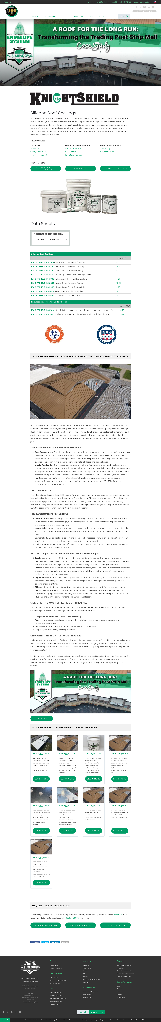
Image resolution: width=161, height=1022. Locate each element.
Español (119, 996)
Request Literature (56, 1002)
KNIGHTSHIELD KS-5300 (42, 272)
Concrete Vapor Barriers (124, 966)
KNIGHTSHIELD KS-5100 (42, 264)
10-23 (119, 285)
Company (87, 962)
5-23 (118, 272)
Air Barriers (120, 969)
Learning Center (56, 975)
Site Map (30, 994)
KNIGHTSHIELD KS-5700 (42, 280)
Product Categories (56, 969)
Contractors (87, 996)
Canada (119, 990)
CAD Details (70, 154)
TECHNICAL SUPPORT (80, 927)
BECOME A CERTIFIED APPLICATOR (45, 170)
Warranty (34, 150)
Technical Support (38, 157)
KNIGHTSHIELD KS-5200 (42, 268)
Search (124, 16)
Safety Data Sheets (38, 154)
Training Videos (55, 978)
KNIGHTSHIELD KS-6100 (42, 297)
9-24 (119, 268)
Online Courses (54, 984)
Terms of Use (30, 1001)
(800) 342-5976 (72, 919)
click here (118, 916)
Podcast (85, 978)
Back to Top (97, 1014)
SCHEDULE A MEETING (115, 927)
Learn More (41, 780)
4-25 (118, 264)
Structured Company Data (30, 1003)
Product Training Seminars (58, 981)
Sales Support (80, 170)
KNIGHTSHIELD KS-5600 (42, 276)
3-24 (122, 316)
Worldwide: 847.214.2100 (121, 2)
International (121, 999)
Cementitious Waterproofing (126, 975)
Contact (53, 990)
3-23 (119, 276)
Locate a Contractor (115, 170)
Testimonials (87, 969)
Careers (85, 972)
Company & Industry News (92, 980)
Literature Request (73, 157)
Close (5, 1020)
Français (119, 993)
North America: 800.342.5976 (98, 2)
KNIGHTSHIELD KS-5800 (42, 285)
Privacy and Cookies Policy (30, 999)
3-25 (118, 280)
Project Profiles (107, 154)
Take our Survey (55, 1005)
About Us (86, 966)
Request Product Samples (58, 999)
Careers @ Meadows (11, 2)
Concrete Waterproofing (124, 972)
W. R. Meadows (13, 12)
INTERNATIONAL (144, 11)
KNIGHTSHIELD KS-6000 (42, 293)
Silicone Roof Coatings (124, 978)
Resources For (89, 989)
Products (53, 962)
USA (118, 987)
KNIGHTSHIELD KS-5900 (42, 289)
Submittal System (73, 150)
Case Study (105, 150)
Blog (84, 975)
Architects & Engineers (90, 993)
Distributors (87, 999)
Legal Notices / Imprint (30, 996)
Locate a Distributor (141, 2)
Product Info (54, 966)
